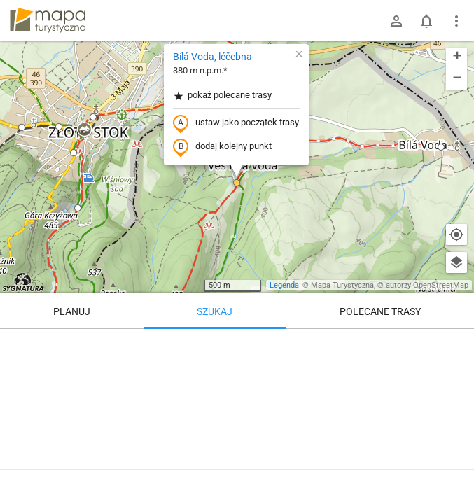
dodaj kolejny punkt (222, 147)
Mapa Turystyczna (342, 285)
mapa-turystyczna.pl (47, 20)
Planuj (71, 311)
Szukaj (214, 311)
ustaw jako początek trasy (236, 123)
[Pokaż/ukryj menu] (456, 21)
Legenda (284, 285)
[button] (84, 130)
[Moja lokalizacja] (456, 234)
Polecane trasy (380, 311)
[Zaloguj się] (396, 21)
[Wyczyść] (456, 344)
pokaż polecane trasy (222, 96)
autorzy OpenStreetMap (427, 285)
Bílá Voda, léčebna (212, 56)
